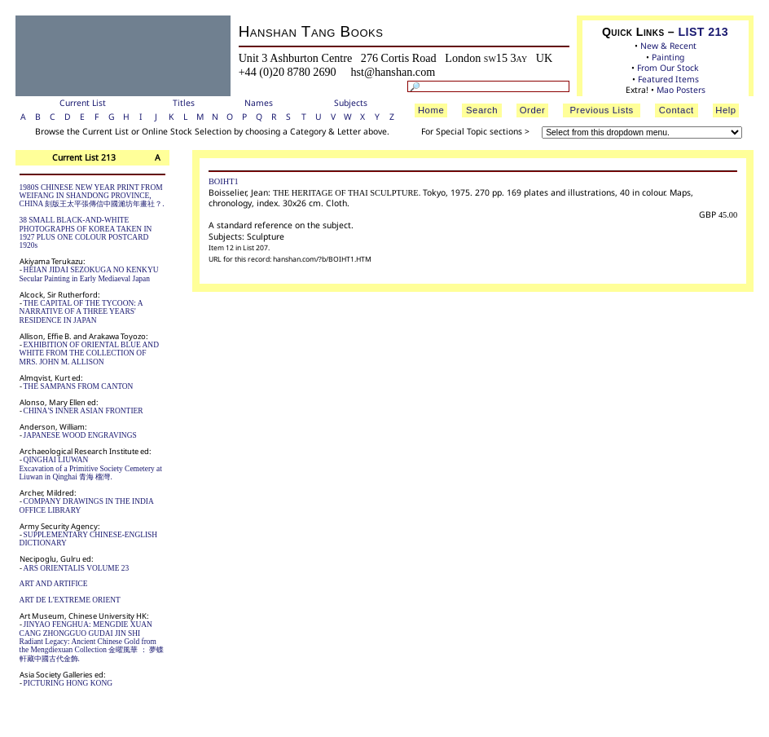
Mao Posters (681, 89)
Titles (184, 102)
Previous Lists (601, 110)
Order (533, 110)
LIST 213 (704, 31)
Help (725, 110)
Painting (668, 57)
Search (482, 110)
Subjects (350, 102)
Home (431, 110)
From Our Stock (668, 67)
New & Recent (668, 45)
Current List (82, 102)
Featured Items (668, 79)
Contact (676, 110)
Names (258, 102)
